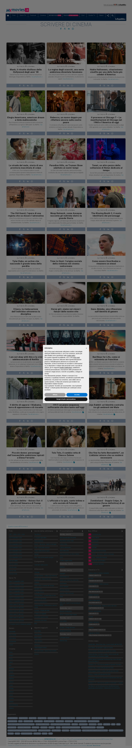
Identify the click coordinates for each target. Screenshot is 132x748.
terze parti (76, 357)
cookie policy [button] (71, 355)
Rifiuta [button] (55, 395)
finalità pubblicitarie (66, 367)
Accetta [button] (77, 395)
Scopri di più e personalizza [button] (66, 399)
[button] (86, 348)
